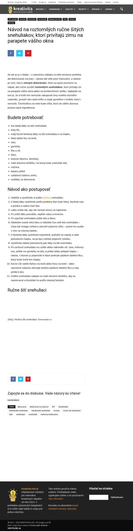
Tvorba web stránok (38, 525)
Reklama (52, 2)
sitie (11, 414)
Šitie (65, 19)
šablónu (26, 175)
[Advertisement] (46, 64)
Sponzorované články (93, 2)
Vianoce (11, 23)
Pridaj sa (42, 2)
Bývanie (97, 9)
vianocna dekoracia (49, 414)
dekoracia (22, 406)
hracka (57, 410)
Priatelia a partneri (66, 2)
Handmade (55, 9)
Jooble (116, 2)
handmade (63, 406)
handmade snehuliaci (18, 410)
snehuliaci (20, 414)
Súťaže (108, 2)
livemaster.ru (45, 319)
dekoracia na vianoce (39, 406)
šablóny (47, 197)
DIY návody (13, 19)
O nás (34, 2)
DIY (53, 406)
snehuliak (33, 414)
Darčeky (23, 19)
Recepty (84, 9)
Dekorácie (32, 19)
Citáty (79, 2)
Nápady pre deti (55, 19)
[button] (122, 9)
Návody (41, 9)
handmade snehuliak (41, 410)
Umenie (110, 9)
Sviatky (70, 9)
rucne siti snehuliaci (72, 410)
